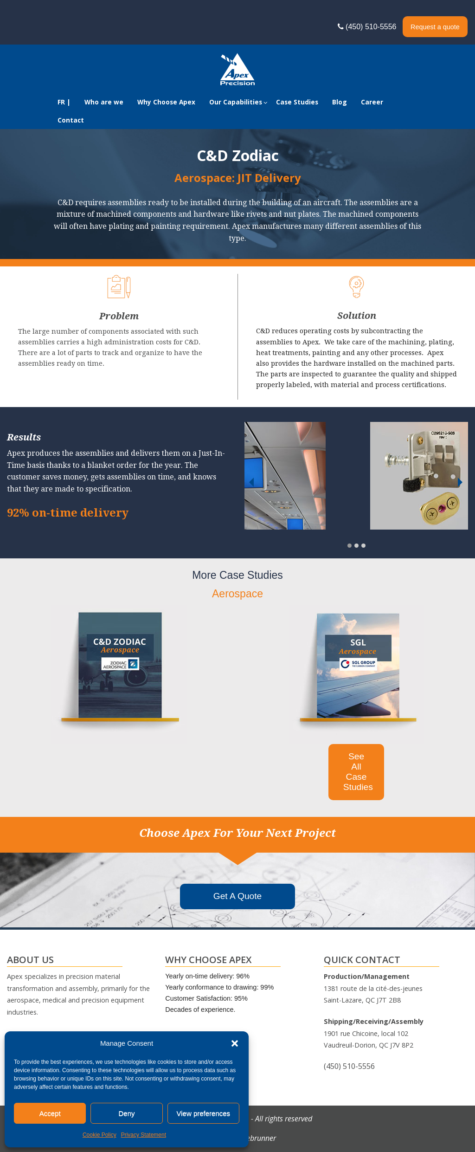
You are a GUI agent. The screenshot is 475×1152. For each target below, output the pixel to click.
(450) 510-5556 (369, 27)
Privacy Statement (143, 1135)
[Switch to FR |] (64, 102)
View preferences (204, 1113)
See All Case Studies (358, 771)
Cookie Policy (99, 1135)
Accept (50, 1113)
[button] (234, 1043)
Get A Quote (237, 896)
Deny (126, 1113)
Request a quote (435, 27)
